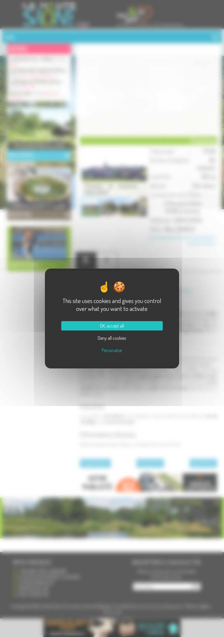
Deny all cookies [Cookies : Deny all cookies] (112, 338)
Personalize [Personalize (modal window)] (112, 350)
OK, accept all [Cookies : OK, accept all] (112, 326)
